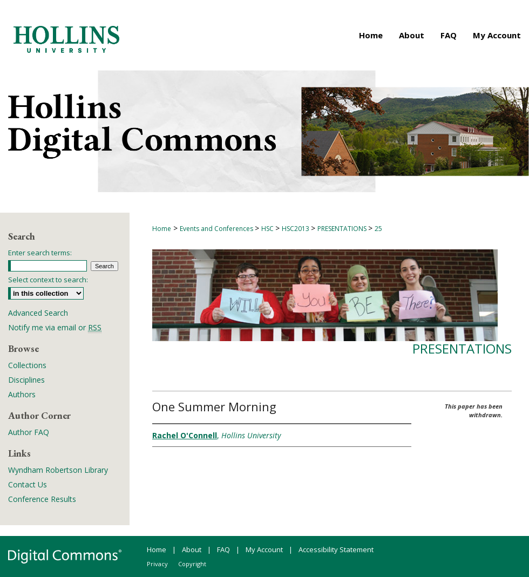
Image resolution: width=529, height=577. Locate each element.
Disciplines (26, 380)
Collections (27, 365)
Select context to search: (48, 279)
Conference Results (42, 499)
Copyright (192, 564)
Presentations (462, 348)
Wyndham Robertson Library (58, 470)
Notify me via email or (54, 327)
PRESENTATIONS (342, 228)
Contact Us (27, 484)
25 (378, 228)
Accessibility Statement (336, 549)
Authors (22, 394)
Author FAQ (28, 432)
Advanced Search (38, 313)
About (191, 549)
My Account (264, 549)
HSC (268, 228)
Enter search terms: (40, 252)
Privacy (157, 564)
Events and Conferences (217, 228)
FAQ (223, 549)
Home (161, 228)
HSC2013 (296, 228)
